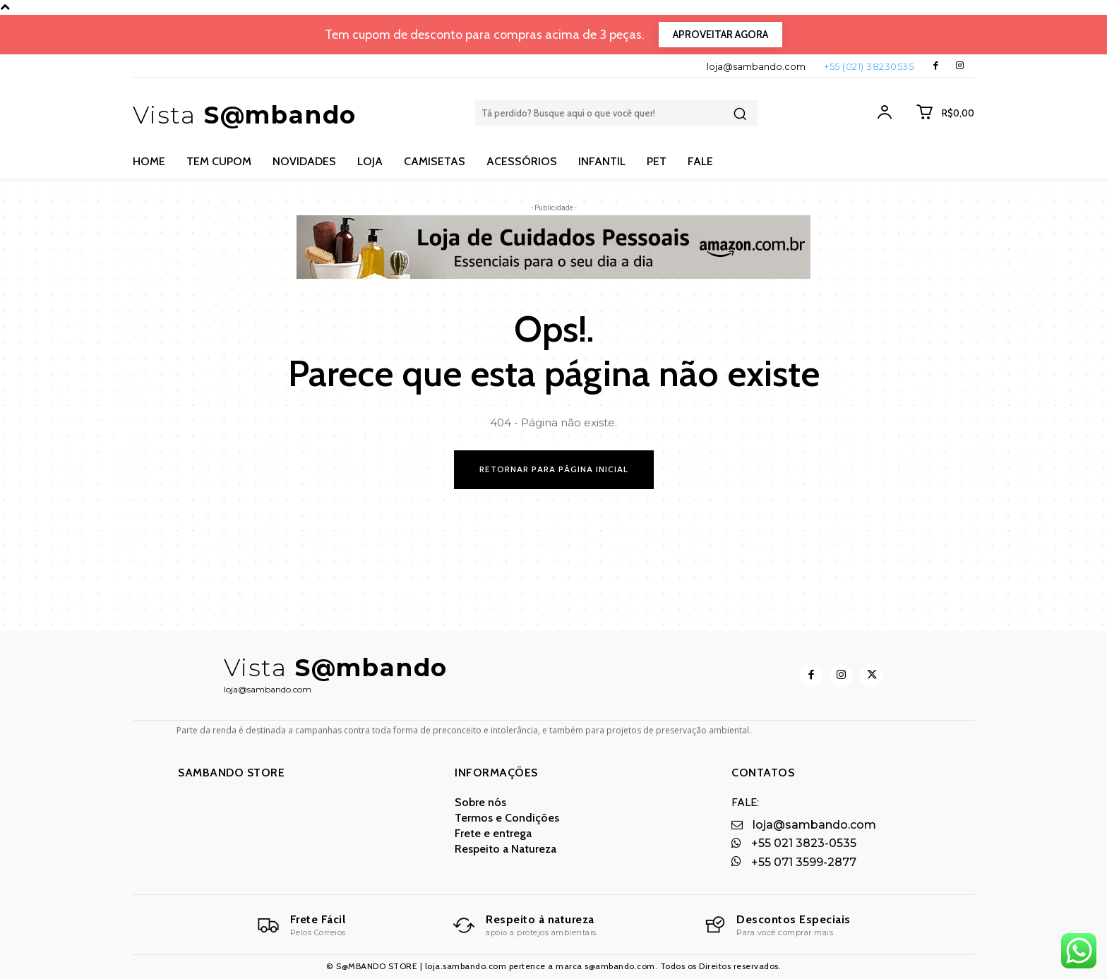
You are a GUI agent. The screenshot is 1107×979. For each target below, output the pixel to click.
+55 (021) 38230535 (869, 66)
